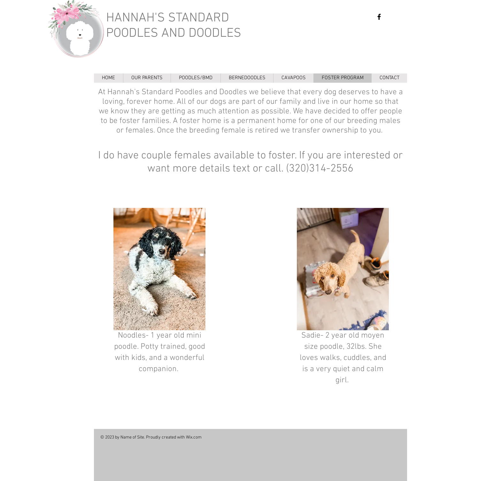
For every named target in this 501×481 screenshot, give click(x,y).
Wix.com (194, 437)
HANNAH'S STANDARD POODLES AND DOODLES (173, 26)
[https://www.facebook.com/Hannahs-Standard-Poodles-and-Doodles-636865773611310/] (379, 17)
